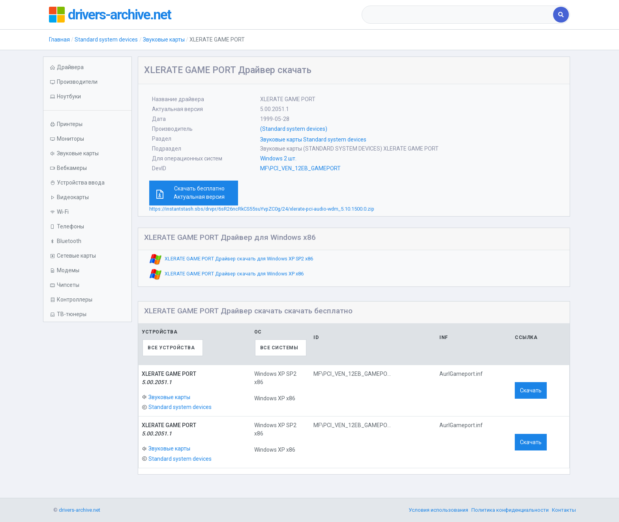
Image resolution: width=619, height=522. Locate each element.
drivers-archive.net (120, 14)
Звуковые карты (164, 39)
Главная (59, 39)
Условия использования (438, 510)
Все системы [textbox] (279, 348)
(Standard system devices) (293, 129)
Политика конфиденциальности (510, 510)
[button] (87, 96)
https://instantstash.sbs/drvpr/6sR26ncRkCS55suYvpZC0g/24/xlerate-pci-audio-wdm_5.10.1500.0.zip (261, 209)
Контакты (564, 510)
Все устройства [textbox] (171, 348)
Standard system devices (106, 39)
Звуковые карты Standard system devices (313, 139)
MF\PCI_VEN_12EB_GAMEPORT (300, 168)
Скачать (531, 390)
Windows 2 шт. (278, 158)
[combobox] (458, 15)
